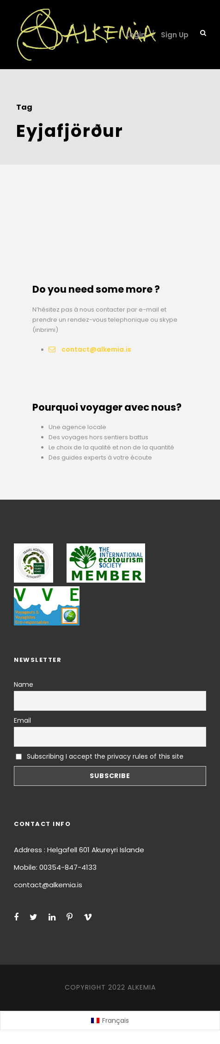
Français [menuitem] (115, 1020)
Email (22, 720)
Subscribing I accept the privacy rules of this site (99, 756)
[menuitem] (110, 1020)
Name (23, 684)
